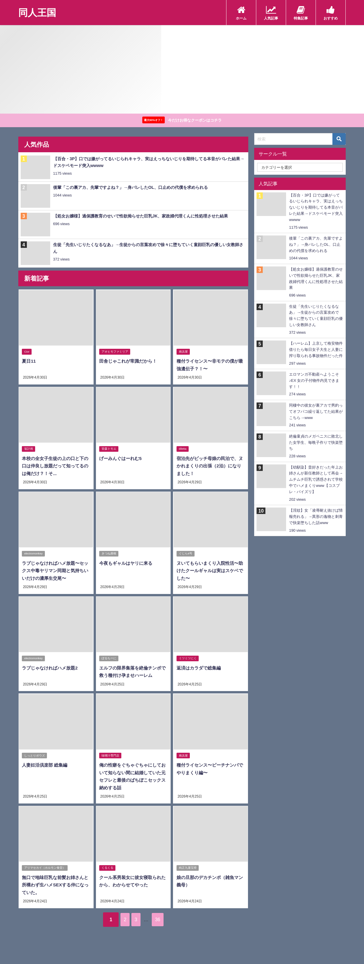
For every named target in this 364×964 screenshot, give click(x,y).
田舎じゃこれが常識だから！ (129, 361)
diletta (183, 449)
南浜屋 (183, 352)
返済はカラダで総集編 (199, 667)
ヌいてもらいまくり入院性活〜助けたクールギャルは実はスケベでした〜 (209, 570)
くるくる (108, 866)
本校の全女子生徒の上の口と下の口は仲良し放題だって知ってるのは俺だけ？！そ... (55, 466)
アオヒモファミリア (115, 352)
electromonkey (34, 553)
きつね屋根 (109, 553)
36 (164, 917)
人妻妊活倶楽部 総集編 (46, 764)
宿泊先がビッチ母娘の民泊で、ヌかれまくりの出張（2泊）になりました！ (210, 466)
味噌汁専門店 (111, 754)
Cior (27, 352)
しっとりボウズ (35, 754)
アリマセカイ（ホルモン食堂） (45, 866)
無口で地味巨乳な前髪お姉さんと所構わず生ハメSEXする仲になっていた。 (55, 883)
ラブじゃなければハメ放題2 (51, 667)
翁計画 (29, 449)
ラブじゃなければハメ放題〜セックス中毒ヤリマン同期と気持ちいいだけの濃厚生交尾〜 (55, 570)
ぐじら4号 (185, 553)
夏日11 (29, 361)
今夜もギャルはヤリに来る (127, 563)
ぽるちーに (109, 658)
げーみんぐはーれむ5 (121, 458)
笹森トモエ (109, 449)
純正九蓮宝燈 (188, 866)
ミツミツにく (188, 658)
